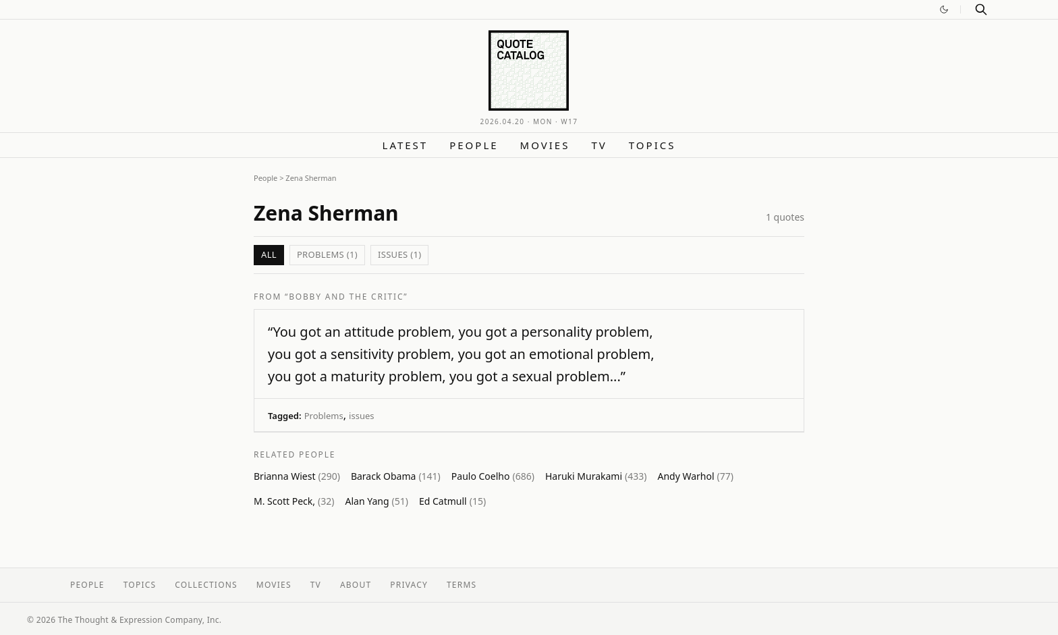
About (355, 584)
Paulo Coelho (492, 476)
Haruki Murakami (596, 476)
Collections (206, 584)
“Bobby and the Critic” (346, 296)
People (473, 145)
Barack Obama (396, 476)
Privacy (409, 584)
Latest (405, 145)
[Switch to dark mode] (944, 9)
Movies (545, 145)
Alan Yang (376, 501)
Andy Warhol (695, 476)
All (269, 254)
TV (599, 145)
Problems (323, 416)
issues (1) (399, 254)
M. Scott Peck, (294, 501)
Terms (461, 584)
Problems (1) (327, 254)
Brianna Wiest (297, 476)
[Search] (981, 9)
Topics (652, 145)
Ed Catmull (452, 501)
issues (361, 416)
